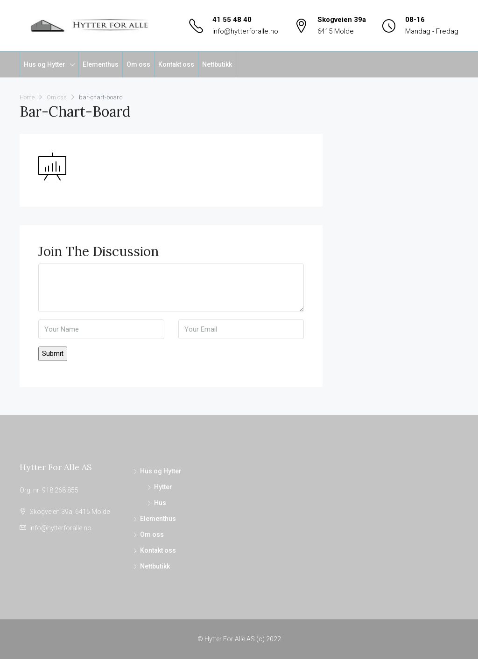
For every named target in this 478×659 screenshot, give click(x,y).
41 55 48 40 (232, 19)
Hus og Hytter (44, 64)
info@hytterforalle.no (245, 31)
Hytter (163, 487)
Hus (160, 502)
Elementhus (101, 64)
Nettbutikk (217, 64)
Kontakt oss (176, 64)
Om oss (138, 64)
